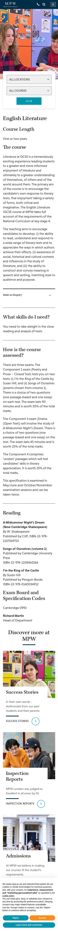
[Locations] (29, 79)
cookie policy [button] (8, 896)
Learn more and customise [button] (29, 925)
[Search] (44, 4)
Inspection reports (20, 803)
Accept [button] (42, 918)
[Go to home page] (10, 4)
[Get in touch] (38, 4)
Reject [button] (15, 918)
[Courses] (29, 90)
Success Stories (17, 721)
